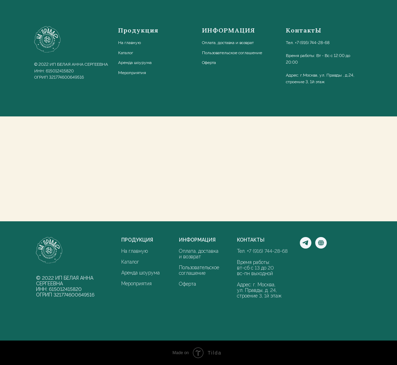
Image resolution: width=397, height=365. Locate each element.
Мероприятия (136, 283)
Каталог (125, 52)
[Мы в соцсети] (321, 247)
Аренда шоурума (140, 272)
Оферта (209, 62)
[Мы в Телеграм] (305, 247)
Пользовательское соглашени (231, 52)
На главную (129, 42)
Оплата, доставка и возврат (228, 42)
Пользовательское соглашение (199, 270)
